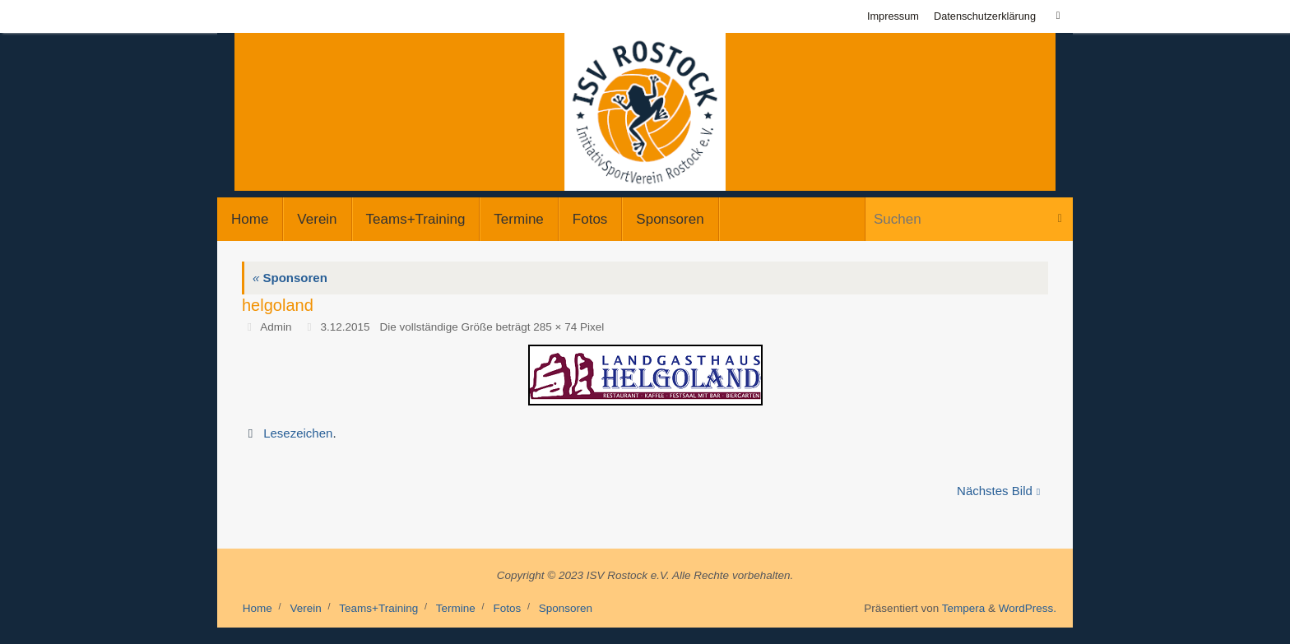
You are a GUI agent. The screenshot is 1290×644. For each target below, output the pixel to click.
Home (257, 608)
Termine (456, 608)
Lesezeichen (297, 433)
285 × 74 (555, 327)
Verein (305, 608)
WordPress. (1027, 608)
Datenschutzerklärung (985, 16)
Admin (275, 327)
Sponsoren (290, 278)
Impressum (893, 16)
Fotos (507, 608)
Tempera (964, 608)
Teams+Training (378, 608)
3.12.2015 (344, 327)
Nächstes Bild (998, 491)
